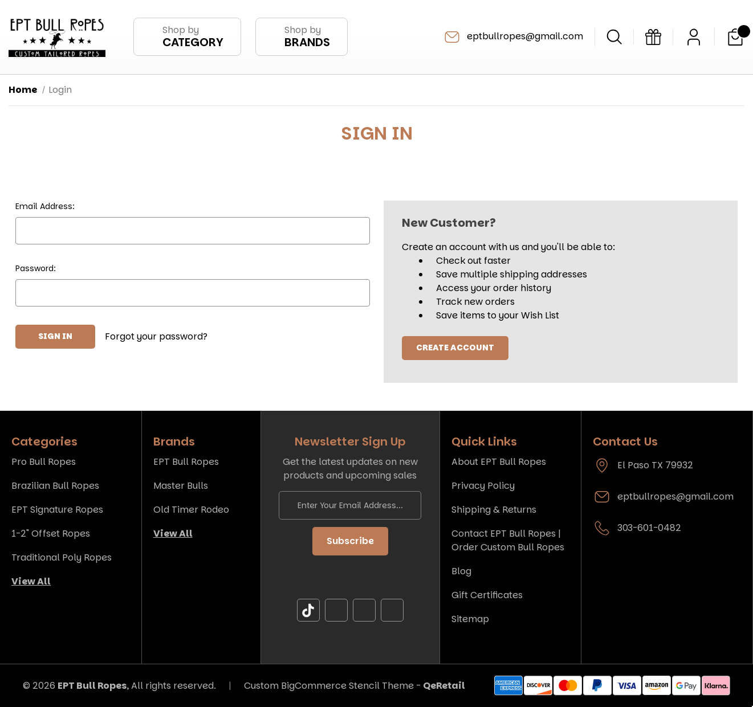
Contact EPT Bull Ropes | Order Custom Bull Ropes (507, 540)
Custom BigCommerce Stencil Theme (329, 685)
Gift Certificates (487, 595)
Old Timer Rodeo (191, 509)
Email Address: (45, 206)
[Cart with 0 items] (735, 37)
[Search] (614, 36)
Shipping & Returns (493, 509)
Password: (35, 268)
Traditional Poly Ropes (61, 557)
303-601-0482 (649, 527)
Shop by (192, 36)
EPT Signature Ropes (57, 509)
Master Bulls (180, 485)
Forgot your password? (156, 336)
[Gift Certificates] (653, 37)
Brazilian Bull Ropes (55, 485)
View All (31, 581)
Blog (461, 571)
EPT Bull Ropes (186, 461)
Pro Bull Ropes (43, 461)
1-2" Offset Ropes (50, 533)
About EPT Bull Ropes (498, 461)
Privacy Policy (483, 485)
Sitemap (470, 619)
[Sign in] (694, 37)
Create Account (455, 348)
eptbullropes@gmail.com (513, 37)
